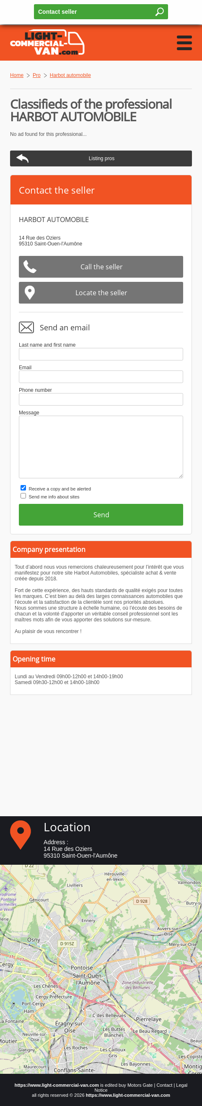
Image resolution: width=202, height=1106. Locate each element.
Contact (164, 1085)
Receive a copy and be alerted (59, 488)
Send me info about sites (53, 496)
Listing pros (101, 158)
